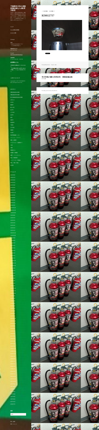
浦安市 (11, 120)
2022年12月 (13, 233)
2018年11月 (13, 351)
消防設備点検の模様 (15, 92)
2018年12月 (13, 348)
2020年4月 (12, 308)
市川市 (11, 102)
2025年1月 (12, 190)
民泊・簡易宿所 (13, 157)
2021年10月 (13, 265)
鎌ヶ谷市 (12, 107)
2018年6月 (12, 363)
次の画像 (51, 11)
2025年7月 (12, 177)
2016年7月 (12, 404)
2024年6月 (12, 200)
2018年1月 (12, 374)
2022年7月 (12, 243)
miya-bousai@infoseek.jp (16, 54)
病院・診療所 (13, 140)
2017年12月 (13, 376)
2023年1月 (12, 230)
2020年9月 (12, 295)
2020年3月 (12, 311)
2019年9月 (12, 326)
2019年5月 (12, 336)
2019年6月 (12, 333)
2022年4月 (12, 250)
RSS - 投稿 (12, 421)
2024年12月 (13, 192)
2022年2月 (12, 255)
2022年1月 (12, 258)
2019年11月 (13, 321)
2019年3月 (12, 341)
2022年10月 (13, 235)
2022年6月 (12, 245)
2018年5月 (12, 366)
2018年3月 (12, 369)
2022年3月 (12, 253)
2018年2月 (12, 371)
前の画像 (46, 11)
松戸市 (11, 110)
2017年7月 (12, 389)
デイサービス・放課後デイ (16, 142)
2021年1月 (12, 285)
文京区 (11, 132)
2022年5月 (12, 248)
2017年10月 (13, 381)
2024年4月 (12, 202)
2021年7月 (12, 270)
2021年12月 (13, 260)
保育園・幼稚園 (13, 152)
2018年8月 (12, 358)
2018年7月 (12, 361)
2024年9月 (12, 195)
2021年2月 (12, 283)
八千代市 (12, 112)
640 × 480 (54, 64)
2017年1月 (12, 401)
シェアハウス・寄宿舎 (15, 160)
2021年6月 (12, 273)
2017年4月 (12, 394)
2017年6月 (12, 391)
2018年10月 (13, 353)
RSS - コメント (13, 424)
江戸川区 (12, 127)
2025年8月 (12, 175)
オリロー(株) (13, 32)
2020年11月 (13, 290)
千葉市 (11, 125)
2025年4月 (12, 185)
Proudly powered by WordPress (49, 90)
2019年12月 (13, 318)
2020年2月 (12, 313)
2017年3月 (12, 396)
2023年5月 (12, 220)
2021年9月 (12, 268)
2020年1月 (12, 316)
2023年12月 (13, 207)
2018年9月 (12, 356)
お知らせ (12, 99)
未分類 (11, 165)
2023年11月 (13, 210)
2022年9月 (12, 238)
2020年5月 (12, 306)
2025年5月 (12, 182)
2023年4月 (12, 222)
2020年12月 (13, 288)
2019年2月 (12, 343)
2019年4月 (12, 338)
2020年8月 (12, 298)
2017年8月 (12, 386)
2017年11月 (13, 379)
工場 (11, 145)
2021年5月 (12, 275)
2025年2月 (12, 187)
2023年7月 (12, 217)
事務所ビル (12, 150)
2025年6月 (12, 180)
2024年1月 (12, 205)
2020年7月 (12, 301)
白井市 (11, 115)
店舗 (11, 147)
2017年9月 (12, 384)
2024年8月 (12, 197)
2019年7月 (12, 331)
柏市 (11, 117)
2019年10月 (13, 323)
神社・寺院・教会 (14, 162)
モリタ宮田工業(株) (14, 29)
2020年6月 (12, 303)
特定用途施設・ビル (15, 135)
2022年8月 (12, 240)
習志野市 (12, 122)
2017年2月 (12, 399)
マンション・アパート (15, 137)
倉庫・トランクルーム (15, 155)
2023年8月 (12, 215)
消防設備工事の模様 (15, 94)
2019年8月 (12, 328)
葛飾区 (11, 130)
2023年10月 (13, 212)
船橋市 (11, 105)
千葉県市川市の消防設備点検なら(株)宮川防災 (18, 8)
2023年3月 (12, 225)
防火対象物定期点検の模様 (16, 97)
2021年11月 (13, 263)
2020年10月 (13, 293)
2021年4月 (12, 278)
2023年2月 (12, 228)
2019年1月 (12, 346)
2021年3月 (12, 280)
